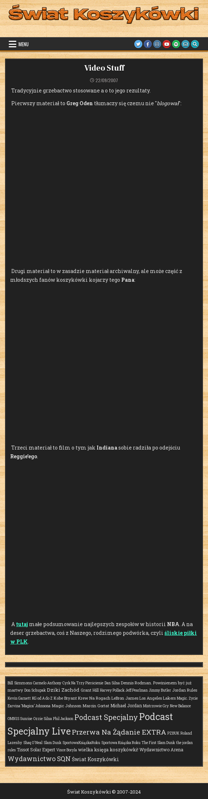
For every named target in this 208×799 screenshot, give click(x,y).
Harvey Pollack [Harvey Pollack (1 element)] (112, 690)
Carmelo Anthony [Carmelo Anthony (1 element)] (47, 683)
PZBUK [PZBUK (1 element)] (173, 733)
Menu (24, 44)
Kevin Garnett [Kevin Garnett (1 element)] (19, 698)
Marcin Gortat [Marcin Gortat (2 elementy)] (95, 705)
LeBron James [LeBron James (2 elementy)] (124, 698)
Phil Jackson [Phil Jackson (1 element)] (63, 718)
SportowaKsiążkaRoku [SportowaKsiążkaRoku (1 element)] (81, 742)
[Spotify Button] (176, 44)
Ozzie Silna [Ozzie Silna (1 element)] (42, 718)
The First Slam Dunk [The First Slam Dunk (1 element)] (158, 742)
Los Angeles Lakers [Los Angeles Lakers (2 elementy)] (157, 698)
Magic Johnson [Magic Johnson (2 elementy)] (66, 705)
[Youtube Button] (167, 44)
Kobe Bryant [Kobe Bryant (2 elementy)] (65, 698)
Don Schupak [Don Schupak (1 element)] (35, 690)
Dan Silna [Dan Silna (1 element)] (112, 683)
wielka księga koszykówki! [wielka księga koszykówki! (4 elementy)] (108, 749)
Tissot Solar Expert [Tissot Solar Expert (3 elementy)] (36, 749)
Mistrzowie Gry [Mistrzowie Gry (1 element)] (156, 706)
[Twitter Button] (138, 44)
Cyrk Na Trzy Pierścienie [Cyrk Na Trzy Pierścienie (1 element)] (82, 683)
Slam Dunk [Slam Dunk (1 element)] (52, 742)
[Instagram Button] (157, 44)
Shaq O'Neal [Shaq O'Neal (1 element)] (32, 742)
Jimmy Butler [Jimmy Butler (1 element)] (160, 690)
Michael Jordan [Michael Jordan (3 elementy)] (126, 705)
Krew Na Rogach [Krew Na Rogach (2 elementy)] (94, 698)
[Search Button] (195, 44)
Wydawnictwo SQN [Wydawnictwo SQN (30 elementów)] (39, 758)
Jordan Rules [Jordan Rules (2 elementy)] (184, 690)
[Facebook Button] (148, 44)
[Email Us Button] (185, 44)
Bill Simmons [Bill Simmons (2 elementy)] (20, 682)
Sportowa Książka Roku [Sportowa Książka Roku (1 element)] (120, 742)
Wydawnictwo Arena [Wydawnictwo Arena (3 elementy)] (161, 749)
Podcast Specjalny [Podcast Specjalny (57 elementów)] (106, 717)
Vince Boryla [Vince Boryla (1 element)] (66, 750)
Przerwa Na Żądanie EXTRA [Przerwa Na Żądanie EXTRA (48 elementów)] (119, 731)
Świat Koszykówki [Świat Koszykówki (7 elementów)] (95, 759)
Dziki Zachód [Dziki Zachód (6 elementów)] (63, 690)
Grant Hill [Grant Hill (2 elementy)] (90, 690)
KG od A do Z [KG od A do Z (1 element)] (42, 698)
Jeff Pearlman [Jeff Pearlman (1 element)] (137, 690)
